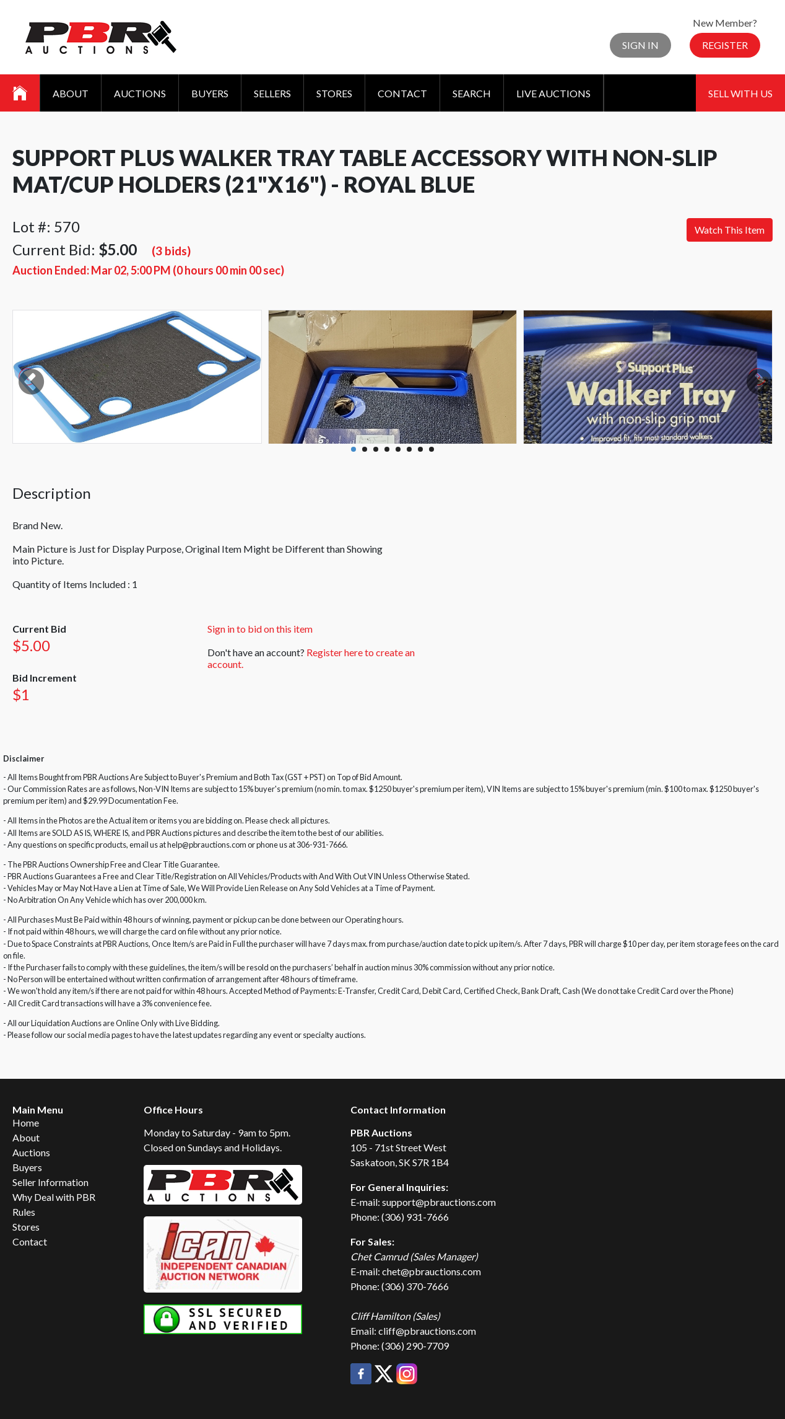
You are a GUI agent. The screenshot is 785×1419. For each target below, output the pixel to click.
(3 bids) (171, 251)
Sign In (640, 45)
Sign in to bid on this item (260, 629)
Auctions (140, 93)
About (71, 93)
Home (25, 1122)
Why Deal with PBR (53, 1197)
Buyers (209, 93)
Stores (334, 93)
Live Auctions (553, 93)
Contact (402, 93)
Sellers (272, 93)
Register (725, 45)
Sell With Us (740, 93)
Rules (23, 1212)
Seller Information (50, 1182)
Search (472, 93)
